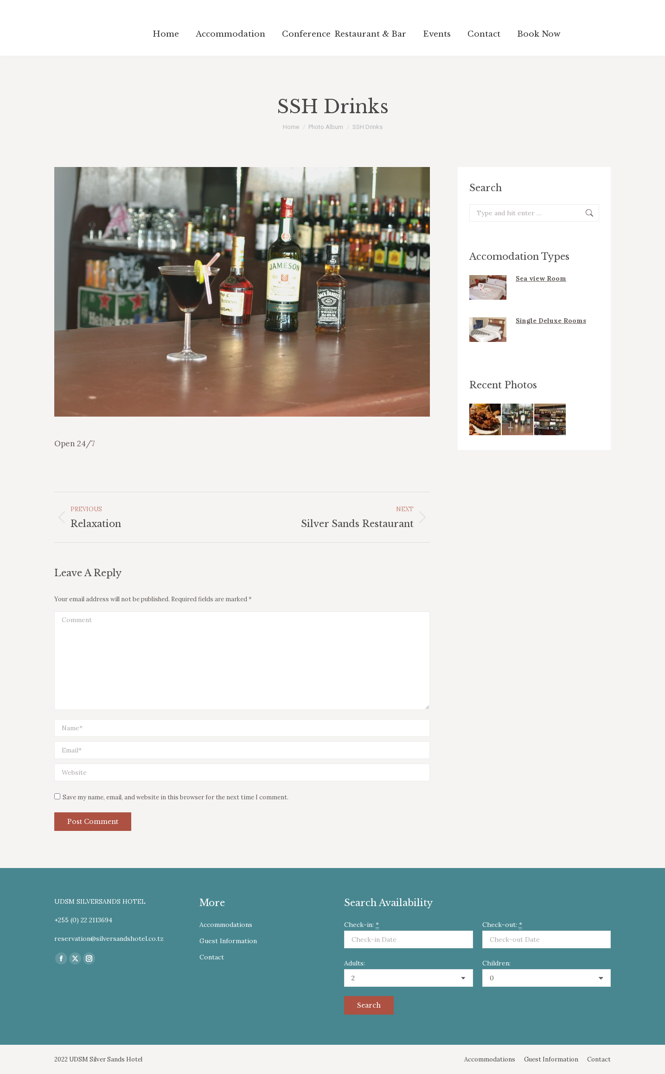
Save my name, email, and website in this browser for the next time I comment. (175, 797)
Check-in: (361, 924)
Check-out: (502, 924)
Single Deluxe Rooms (551, 320)
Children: (496, 963)
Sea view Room (541, 278)
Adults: (354, 963)
